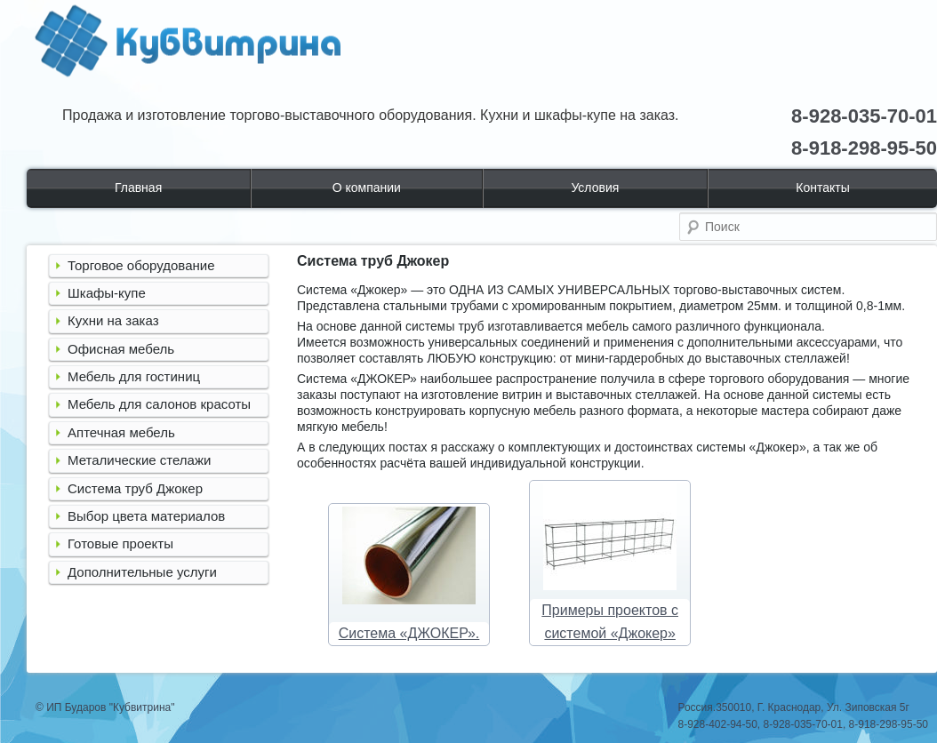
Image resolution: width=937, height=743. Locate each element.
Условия (595, 187)
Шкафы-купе (107, 292)
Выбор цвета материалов (146, 515)
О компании (366, 187)
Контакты (822, 187)
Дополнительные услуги (142, 571)
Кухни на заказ (113, 320)
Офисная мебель (121, 348)
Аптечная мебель (121, 432)
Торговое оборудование (141, 265)
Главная (138, 187)
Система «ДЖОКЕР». (409, 633)
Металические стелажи (139, 459)
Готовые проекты (120, 543)
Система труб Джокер (135, 488)
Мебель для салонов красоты (159, 403)
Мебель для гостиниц (134, 376)
